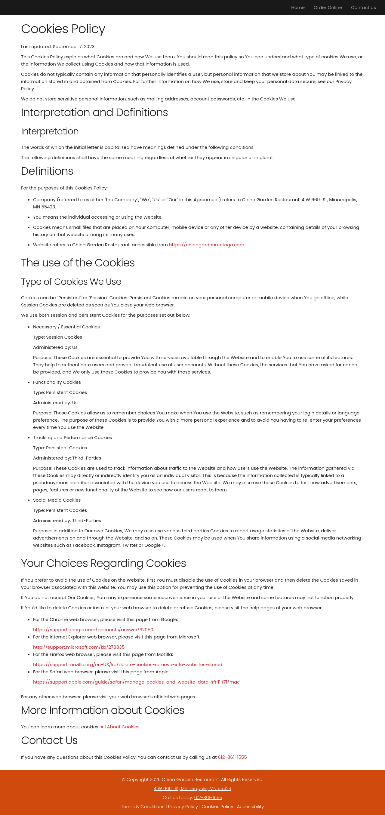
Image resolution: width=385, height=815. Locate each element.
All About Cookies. (120, 727)
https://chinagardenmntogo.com (206, 244)
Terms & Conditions (142, 806)
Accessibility (250, 806)
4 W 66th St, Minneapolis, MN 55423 (192, 788)
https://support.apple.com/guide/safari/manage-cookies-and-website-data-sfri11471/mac (136, 682)
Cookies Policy (217, 806)
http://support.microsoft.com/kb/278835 (79, 647)
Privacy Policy (183, 806)
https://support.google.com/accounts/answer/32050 (93, 629)
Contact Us (363, 7)
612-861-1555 (232, 757)
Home (298, 7)
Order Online (328, 7)
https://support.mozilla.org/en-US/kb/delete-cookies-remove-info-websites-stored (127, 664)
